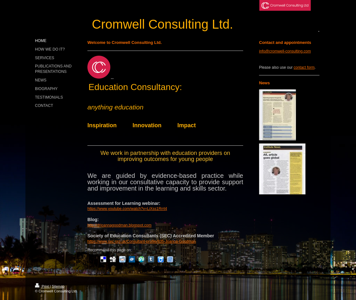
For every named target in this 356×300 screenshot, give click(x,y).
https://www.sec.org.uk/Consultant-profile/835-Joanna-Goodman (141, 241)
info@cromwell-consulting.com (285, 51)
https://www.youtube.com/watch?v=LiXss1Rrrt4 (127, 208)
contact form (304, 67)
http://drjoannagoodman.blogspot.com (119, 225)
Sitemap (58, 286)
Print (42, 286)
